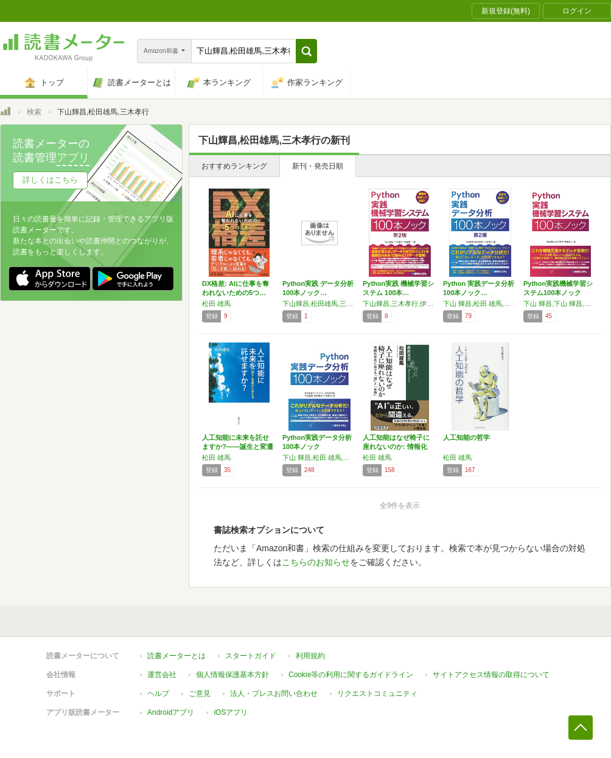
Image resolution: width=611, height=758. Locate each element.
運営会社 (161, 674)
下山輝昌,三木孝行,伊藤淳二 (400, 303)
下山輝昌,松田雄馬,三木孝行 (319, 303)
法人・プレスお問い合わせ (274, 693)
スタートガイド (250, 655)
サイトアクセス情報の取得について (491, 674)
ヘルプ (158, 693)
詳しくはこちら (50, 179)
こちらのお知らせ (316, 562)
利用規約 (310, 655)
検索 (34, 112)
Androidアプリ (170, 712)
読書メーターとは (176, 655)
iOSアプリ (231, 712)
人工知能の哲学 (466, 437)
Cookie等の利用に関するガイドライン (350, 674)
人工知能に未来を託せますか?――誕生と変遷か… (237, 446)
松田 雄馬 (216, 303)
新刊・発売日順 (317, 166)
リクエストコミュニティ (377, 693)
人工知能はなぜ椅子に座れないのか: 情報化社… (396, 446)
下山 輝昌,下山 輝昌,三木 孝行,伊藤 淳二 (560, 303)
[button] (306, 51)
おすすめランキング (234, 166)
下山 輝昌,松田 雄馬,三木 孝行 (480, 303)
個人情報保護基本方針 (232, 674)
